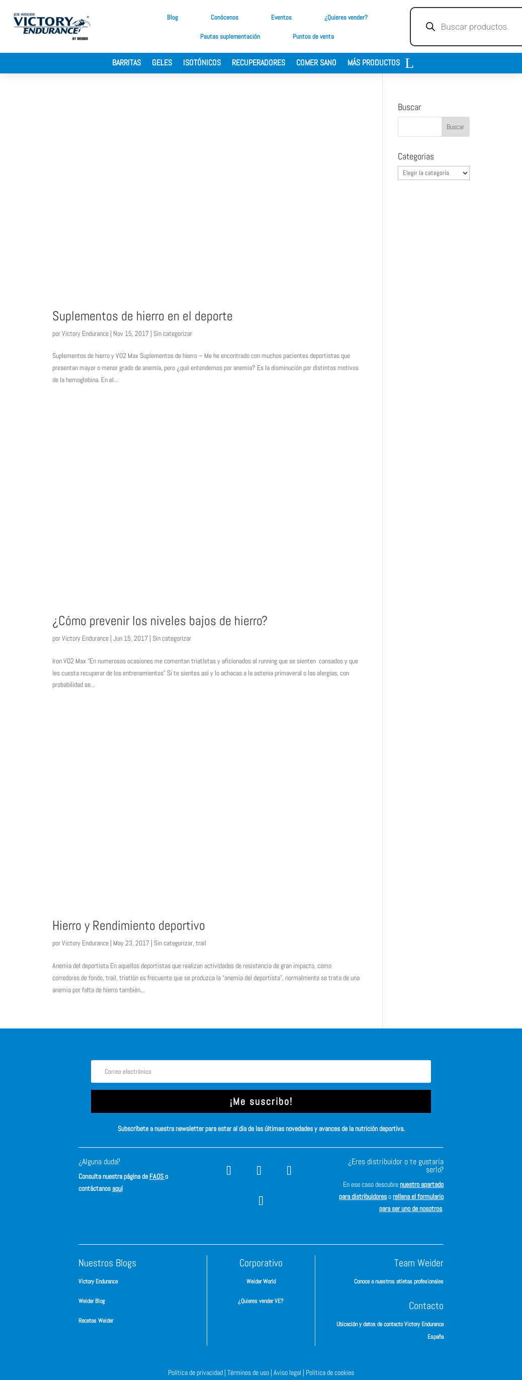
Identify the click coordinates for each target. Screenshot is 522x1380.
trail (201, 942)
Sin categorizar (172, 333)
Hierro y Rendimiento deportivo (128, 925)
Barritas (126, 63)
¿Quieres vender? (346, 17)
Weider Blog (91, 1301)
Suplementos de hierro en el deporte (142, 316)
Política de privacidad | (197, 1372)
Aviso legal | (290, 1372)
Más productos (373, 63)
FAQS (157, 1176)
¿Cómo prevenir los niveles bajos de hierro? (160, 621)
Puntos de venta (313, 36)
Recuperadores (258, 63)
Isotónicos (202, 63)
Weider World (261, 1281)
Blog (172, 17)
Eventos (281, 17)
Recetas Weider (95, 1321)
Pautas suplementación (230, 36)
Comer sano (316, 63)
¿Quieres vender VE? (261, 1301)
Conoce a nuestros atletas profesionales (399, 1281)
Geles (162, 63)
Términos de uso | (250, 1372)
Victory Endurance (85, 333)
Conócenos (224, 17)
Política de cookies (330, 1372)
